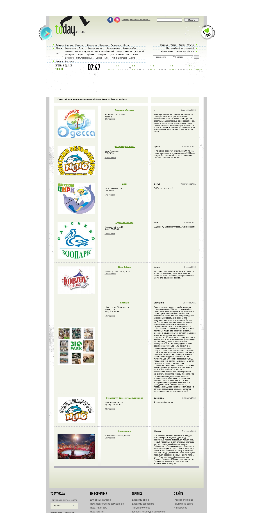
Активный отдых (119, 58)
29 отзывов (110, 119)
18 (159, 70)
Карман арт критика (184, 51)
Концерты (79, 45)
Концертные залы (96, 48)
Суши (110, 55)
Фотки (173, 45)
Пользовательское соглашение (107, 503)
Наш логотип (97, 511)
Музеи (68, 51)
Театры (82, 48)
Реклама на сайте (183, 503)
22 (170, 70)
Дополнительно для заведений (148, 511)
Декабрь (198, 70)
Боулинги (69, 58)
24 (176, 70)
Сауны (99, 58)
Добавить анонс (140, 499)
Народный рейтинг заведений (180, 48)
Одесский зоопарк (124, 222)
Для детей (139, 51)
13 (145, 70)
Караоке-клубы (123, 55)
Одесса (56, 505)
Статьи (190, 45)
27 (184, 70)
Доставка (69, 61)
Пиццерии (101, 55)
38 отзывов (110, 409)
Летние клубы (113, 48)
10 (137, 70)
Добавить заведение (143, 503)
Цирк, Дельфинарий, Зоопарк (108, 51)
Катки (135, 55)
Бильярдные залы (84, 58)
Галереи (77, 51)
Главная (164, 45)
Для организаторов (100, 499)
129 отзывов (110, 274)
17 (156, 70)
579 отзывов (110, 157)
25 (178, 70)
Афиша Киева (167, 51)
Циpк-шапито (124, 431)
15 (151, 70)
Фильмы (69, 45)
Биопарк (124, 303)
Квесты (128, 51)
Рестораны (70, 55)
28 (187, 70)
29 (189, 70)
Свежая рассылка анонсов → (136, 19)
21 (167, 70)
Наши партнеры (98, 507)
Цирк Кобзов (124, 267)
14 (148, 70)
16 (154, 70)
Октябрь (110, 70)
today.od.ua (58, 494)
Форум (181, 45)
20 (165, 70)
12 (143, 70)
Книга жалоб (180, 507)
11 (140, 70)
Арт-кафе (88, 51)
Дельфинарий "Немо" (124, 146)
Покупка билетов (141, 507)
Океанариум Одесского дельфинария (124, 398)
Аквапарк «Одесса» (124, 110)
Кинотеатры (70, 48)
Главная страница (183, 499)
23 (173, 70)
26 (181, 70)
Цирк (124, 184)
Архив (132, 58)
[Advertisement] (126, 8)
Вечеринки (116, 45)
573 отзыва (110, 195)
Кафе (80, 55)
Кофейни (90, 55)
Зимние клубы (129, 48)
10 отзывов (110, 438)
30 (192, 70)
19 (162, 70)
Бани (106, 58)
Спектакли (92, 45)
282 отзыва (110, 233)
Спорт (126, 45)
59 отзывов (110, 316)
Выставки (103, 45)
